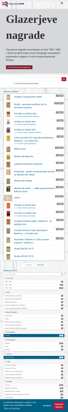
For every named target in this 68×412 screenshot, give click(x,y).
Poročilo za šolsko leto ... (26, 113)
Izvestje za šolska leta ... (25, 205)
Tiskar (8, 362)
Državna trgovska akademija (27, 124)
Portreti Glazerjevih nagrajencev (19, 67)
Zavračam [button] (47, 406)
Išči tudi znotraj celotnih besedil (25, 83)
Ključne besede (11, 312)
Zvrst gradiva (10, 332)
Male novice (20, 148)
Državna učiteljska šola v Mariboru (28, 116)
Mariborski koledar (23, 180)
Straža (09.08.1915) (23, 256)
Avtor (8, 292)
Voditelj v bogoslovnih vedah (28, 96)
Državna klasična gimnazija (26, 208)
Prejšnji (27, 265)
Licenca (9, 354)
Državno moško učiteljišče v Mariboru (29, 132)
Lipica (17, 197)
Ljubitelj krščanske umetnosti (28, 164)
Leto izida (9, 278)
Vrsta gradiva (10, 340)
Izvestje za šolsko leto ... (26, 121)
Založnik (9, 381)
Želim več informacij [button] (12, 408)
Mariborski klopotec (23, 156)
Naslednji (39, 265)
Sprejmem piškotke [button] (59, 405)
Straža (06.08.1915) (23, 248)
